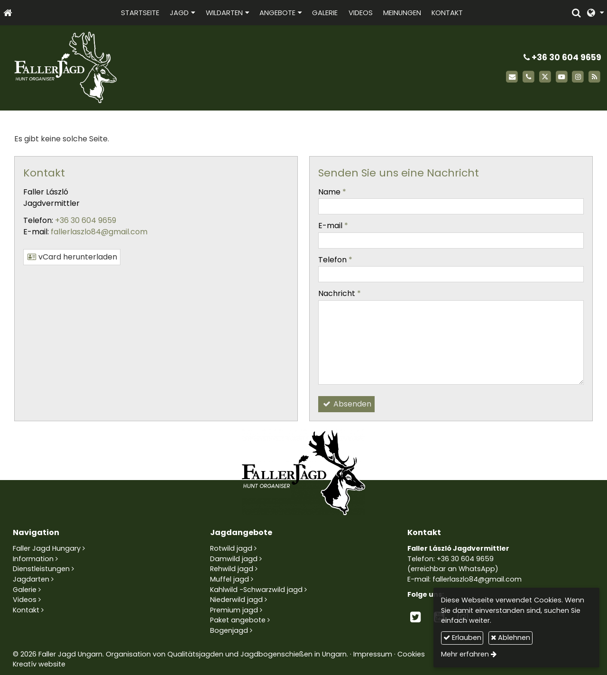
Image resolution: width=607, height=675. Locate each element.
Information (33, 559)
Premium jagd (234, 610)
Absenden (346, 403)
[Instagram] (578, 77)
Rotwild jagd (231, 548)
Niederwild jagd (236, 599)
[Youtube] (562, 77)
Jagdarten (31, 579)
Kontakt (26, 610)
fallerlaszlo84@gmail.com (99, 231)
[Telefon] (528, 77)
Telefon (335, 259)
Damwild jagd (234, 559)
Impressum (372, 654)
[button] (595, 12)
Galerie (25, 589)
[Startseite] (8, 12)
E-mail (333, 225)
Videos (25, 599)
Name (332, 191)
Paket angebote (238, 620)
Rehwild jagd (231, 568)
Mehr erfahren (465, 654)
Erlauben (462, 637)
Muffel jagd (229, 579)
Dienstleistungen (41, 568)
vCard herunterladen (72, 256)
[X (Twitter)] (545, 77)
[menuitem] (140, 12)
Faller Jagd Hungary (47, 548)
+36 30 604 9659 (562, 57)
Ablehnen (510, 637)
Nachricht (339, 293)
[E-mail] (512, 77)
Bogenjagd (229, 630)
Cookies (411, 654)
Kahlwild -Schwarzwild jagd (256, 589)
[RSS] (594, 77)
